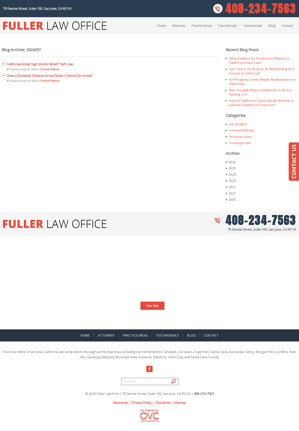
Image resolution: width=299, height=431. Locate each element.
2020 (231, 199)
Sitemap (180, 403)
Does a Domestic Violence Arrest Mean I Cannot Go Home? (49, 75)
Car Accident (238, 124)
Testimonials (252, 25)
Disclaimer (163, 403)
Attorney (178, 25)
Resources (120, 403)
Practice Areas (201, 25)
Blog (271, 25)
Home (161, 25)
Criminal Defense (49, 69)
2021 (231, 193)
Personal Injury (240, 136)
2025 (231, 168)
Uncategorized (240, 143)
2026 (231, 162)
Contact (287, 25)
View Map (152, 305)
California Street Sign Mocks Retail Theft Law (39, 64)
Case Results (227, 25)
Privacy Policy (141, 403)
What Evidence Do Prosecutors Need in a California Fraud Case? (259, 60)
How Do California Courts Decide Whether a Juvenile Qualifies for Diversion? (261, 103)
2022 (231, 187)
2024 (231, 174)
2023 (231, 181)
